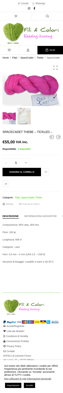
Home (6, 57)
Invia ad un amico (29, 204)
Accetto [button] (29, 385)
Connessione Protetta (16, 341)
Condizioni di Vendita (15, 336)
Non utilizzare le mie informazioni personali (27, 378)
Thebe (40, 57)
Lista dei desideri (13, 331)
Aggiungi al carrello (21, 172)
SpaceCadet (26, 57)
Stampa (8, 204)
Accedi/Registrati (13, 326)
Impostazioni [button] (13, 385)
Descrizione (11, 216)
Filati (14, 57)
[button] (55, 67)
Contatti (9, 351)
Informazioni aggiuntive (40, 216)
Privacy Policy (12, 346)
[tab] (11, 216)
